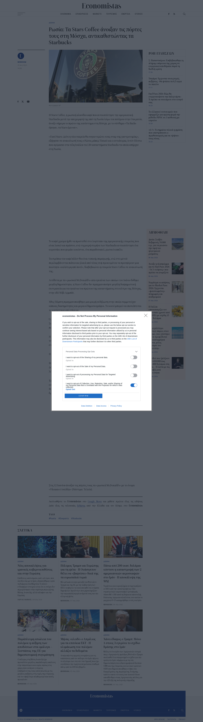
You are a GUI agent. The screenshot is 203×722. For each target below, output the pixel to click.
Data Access (101, 406)
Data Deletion (86, 406)
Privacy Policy (116, 406)
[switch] (133, 357)
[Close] (146, 316)
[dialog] (101, 361)
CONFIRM (83, 396)
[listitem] (101, 351)
